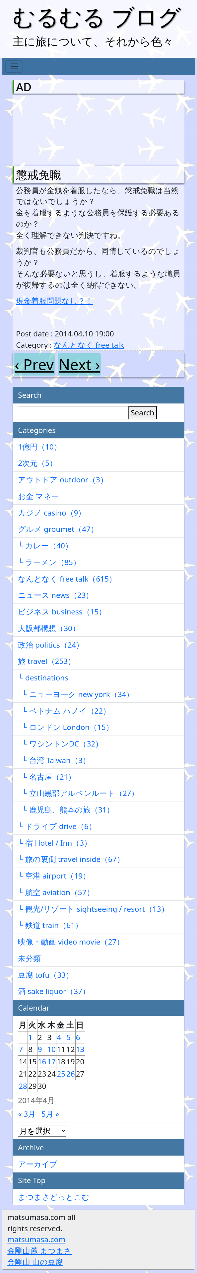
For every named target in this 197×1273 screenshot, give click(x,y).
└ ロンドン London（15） (65, 727)
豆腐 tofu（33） (45, 975)
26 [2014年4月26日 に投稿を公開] (70, 1074)
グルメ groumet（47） (58, 529)
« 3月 (26, 1114)
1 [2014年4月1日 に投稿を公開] (30, 1037)
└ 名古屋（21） (47, 777)
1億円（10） (39, 447)
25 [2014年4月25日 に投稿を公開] (61, 1074)
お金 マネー (38, 496)
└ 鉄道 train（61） (50, 925)
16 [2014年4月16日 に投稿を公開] (42, 1061)
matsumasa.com (36, 1239)
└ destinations (43, 677)
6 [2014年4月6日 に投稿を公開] (78, 1037)
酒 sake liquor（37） (54, 991)
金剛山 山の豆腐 (35, 1262)
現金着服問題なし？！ (54, 301)
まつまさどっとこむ (54, 1197)
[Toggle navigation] (14, 66)
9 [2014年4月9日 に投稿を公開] (40, 1049)
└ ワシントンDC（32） (60, 744)
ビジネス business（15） (62, 611)
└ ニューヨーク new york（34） (76, 694)
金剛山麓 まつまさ (39, 1250)
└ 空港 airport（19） (54, 876)
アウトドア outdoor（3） (63, 479)
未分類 (29, 958)
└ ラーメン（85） (49, 562)
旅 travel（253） (46, 661)
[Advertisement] (51, 128)
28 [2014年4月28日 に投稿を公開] (23, 1086)
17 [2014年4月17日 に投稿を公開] (51, 1061)
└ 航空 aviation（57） (56, 892)
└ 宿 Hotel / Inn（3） (55, 843)
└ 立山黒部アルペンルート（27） (78, 793)
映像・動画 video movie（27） (71, 942)
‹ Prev (34, 364)
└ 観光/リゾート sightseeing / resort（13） (93, 909)
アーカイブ (37, 1164)
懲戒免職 (38, 174)
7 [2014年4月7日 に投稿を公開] (21, 1049)
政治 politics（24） (51, 645)
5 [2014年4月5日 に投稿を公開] (68, 1037)
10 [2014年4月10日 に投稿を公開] (51, 1049)
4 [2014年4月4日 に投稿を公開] (59, 1037)
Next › (79, 364)
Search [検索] (142, 412)
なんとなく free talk (89, 345)
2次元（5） (37, 463)
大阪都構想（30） (49, 628)
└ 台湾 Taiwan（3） (54, 760)
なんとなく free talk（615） (67, 579)
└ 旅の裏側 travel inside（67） (71, 859)
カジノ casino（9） (52, 513)
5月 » (50, 1114)
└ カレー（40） (45, 545)
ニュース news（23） (55, 595)
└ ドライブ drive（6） (57, 826)
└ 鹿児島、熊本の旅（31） (66, 810)
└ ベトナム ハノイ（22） (64, 711)
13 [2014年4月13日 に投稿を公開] (80, 1049)
